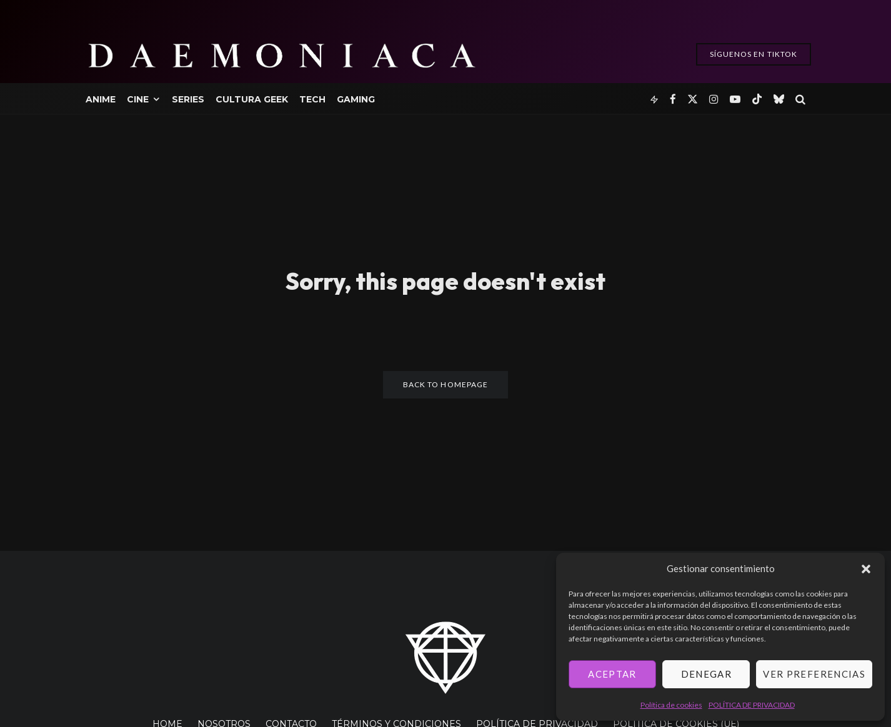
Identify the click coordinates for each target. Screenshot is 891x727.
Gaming (356, 99)
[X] (693, 98)
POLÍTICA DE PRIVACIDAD (752, 705)
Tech (312, 99)
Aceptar (612, 674)
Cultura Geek (252, 99)
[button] (866, 569)
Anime (101, 99)
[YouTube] (735, 98)
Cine (138, 99)
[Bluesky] (779, 98)
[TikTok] (757, 98)
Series (188, 99)
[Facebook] (673, 98)
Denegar (706, 674)
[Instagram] (714, 98)
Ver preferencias (814, 674)
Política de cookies (671, 705)
